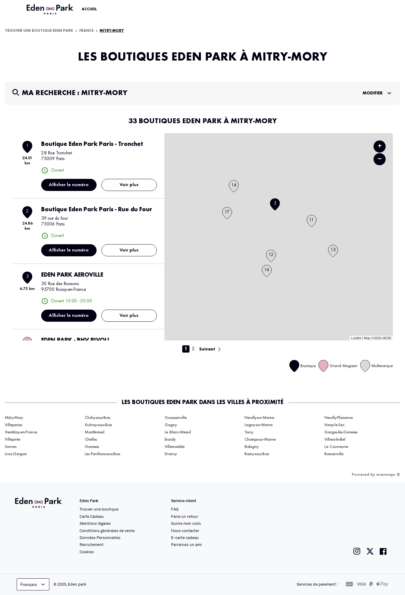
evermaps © (388, 474)
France (86, 31)
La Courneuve (336, 447)
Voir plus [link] (129, 184)
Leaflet (356, 338)
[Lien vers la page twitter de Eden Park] (370, 551)
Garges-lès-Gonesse (340, 432)
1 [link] (185, 349)
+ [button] (380, 146)
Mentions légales (95, 523)
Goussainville (176, 418)
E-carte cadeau (185, 537)
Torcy (249, 432)
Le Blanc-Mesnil (178, 432)
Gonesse (92, 447)
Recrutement (92, 544)
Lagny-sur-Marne (259, 425)
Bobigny (251, 447)
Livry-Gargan (16, 454)
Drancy (171, 454)
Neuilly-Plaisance (338, 418)
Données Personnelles (100, 537)
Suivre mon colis (186, 523)
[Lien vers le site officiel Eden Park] (50, 9)
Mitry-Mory (112, 31)
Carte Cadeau (92, 516)
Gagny (171, 425)
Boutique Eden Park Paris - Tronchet (92, 144)
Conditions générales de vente (107, 530)
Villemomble (175, 447)
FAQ (175, 509)
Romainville (334, 454)
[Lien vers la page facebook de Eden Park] (383, 551)
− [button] (379, 159)
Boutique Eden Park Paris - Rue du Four (96, 210)
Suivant (207, 349)
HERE (386, 338)
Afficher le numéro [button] (69, 184)
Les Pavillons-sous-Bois (102, 454)
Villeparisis (13, 425)
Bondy (170, 439)
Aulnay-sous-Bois (98, 425)
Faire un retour (184, 516)
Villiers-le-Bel (334, 439)
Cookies (87, 551)
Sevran (11, 447)
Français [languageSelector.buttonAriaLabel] (33, 584)
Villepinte (12, 439)
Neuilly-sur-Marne (259, 418)
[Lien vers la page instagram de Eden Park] (357, 551)
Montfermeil (94, 432)
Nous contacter (185, 530)
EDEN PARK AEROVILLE (72, 275)
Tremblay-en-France (21, 432)
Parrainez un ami (186, 544)
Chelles (91, 439)
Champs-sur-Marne (260, 439)
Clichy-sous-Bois (97, 418)
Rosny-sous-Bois (257, 454)
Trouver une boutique (99, 509)
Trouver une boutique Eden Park (39, 31)
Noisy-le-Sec (334, 425)
